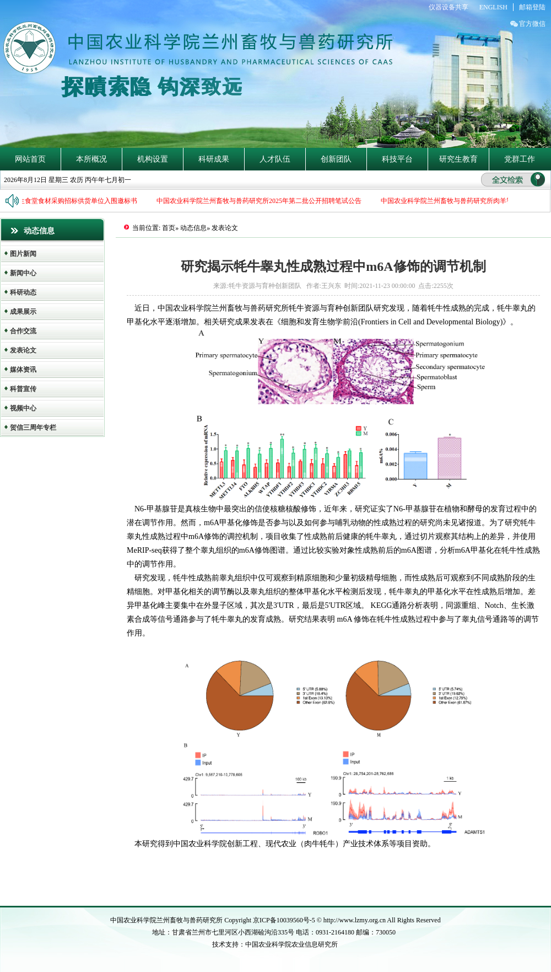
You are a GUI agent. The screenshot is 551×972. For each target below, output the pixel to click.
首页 (168, 228)
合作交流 (23, 331)
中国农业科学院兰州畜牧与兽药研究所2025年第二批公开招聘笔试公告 (262, 201)
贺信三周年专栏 (33, 427)
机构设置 (152, 159)
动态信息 (193, 228)
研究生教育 (458, 159)
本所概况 (91, 159)
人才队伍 (275, 159)
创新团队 (336, 159)
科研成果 (213, 159)
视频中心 (23, 408)
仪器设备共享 (448, 7)
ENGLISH (493, 7)
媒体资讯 (23, 369)
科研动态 (23, 292)
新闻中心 (23, 273)
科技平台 (397, 159)
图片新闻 (23, 254)
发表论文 (23, 350)
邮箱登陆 (532, 7)
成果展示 (23, 312)
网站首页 (30, 159)
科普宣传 (23, 389)
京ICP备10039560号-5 (285, 920)
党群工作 (519, 159)
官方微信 (532, 24)
